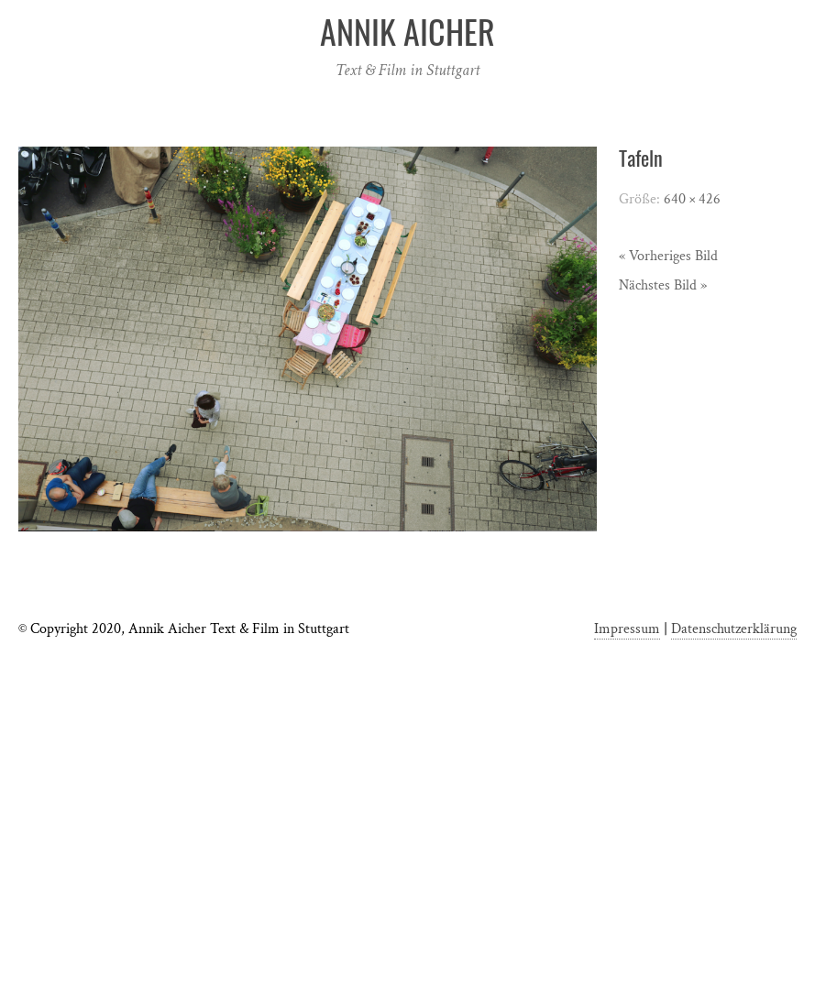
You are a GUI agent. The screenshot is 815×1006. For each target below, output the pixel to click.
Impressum (627, 629)
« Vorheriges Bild (668, 256)
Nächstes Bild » (663, 285)
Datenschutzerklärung (734, 629)
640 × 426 (692, 199)
